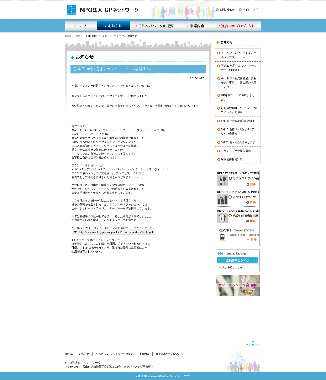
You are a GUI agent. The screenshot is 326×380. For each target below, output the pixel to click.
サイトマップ (250, 9)
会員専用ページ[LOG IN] (169, 353)
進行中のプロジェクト (236, 26)
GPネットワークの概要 (154, 26)
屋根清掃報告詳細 (232, 159)
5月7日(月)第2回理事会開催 (237, 120)
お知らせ (113, 26)
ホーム (81, 26)
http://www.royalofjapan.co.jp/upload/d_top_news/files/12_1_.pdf (116, 231)
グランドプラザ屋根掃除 (236, 150)
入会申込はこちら (232, 267)
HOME (68, 36)
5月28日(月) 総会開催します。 (239, 142)
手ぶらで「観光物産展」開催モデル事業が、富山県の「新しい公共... (238, 82)
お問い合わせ (227, 9)
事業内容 (195, 26)
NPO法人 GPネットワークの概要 (114, 353)
